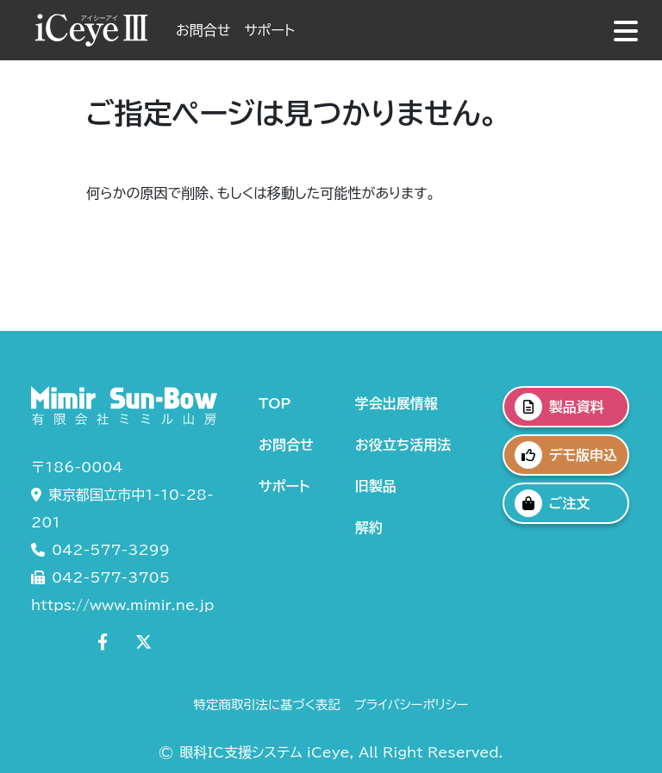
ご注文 (552, 503)
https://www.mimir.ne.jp (122, 605)
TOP (274, 403)
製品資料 (559, 407)
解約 (369, 527)
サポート (269, 30)
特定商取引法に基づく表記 (267, 704)
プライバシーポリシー (411, 704)
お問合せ (203, 30)
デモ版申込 (566, 455)
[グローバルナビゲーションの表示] (625, 31)
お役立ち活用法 (403, 445)
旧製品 (376, 486)
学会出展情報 (396, 403)
